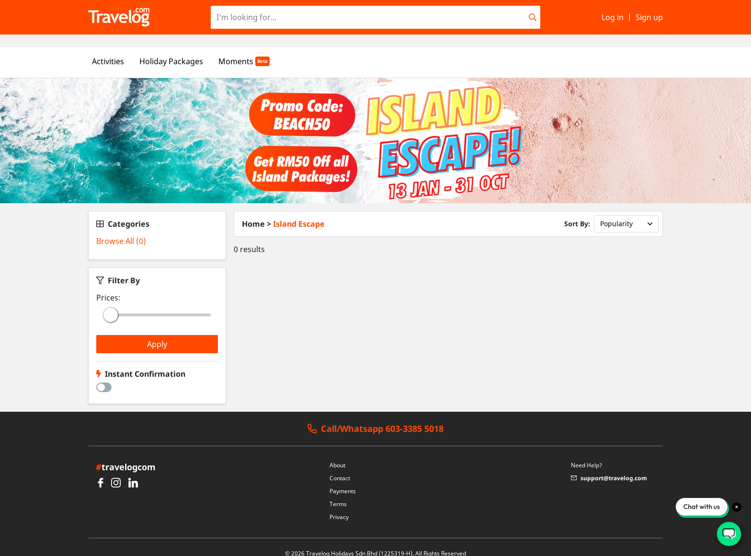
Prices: (108, 285)
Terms (338, 491)
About (337, 453)
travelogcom (126, 454)
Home (253, 211)
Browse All (121, 228)
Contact (340, 466)
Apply (157, 331)
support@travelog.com (609, 465)
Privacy (339, 504)
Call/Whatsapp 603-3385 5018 (375, 416)
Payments (343, 479)
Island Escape (299, 211)
